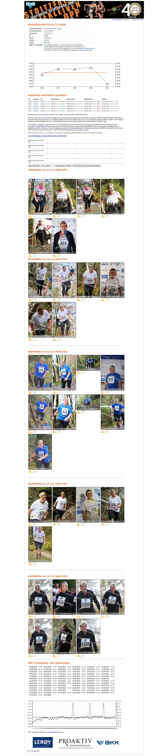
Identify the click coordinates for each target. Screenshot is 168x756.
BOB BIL (47, 42)
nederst (48, 48)
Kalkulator (35, 101)
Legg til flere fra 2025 (63, 166)
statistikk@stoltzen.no (56, 732)
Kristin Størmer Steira (43, 126)
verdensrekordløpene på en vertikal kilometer (81, 128)
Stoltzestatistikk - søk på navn (121, 19)
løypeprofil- (34, 114)
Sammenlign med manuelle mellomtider (86, 166)
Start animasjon (34, 166)
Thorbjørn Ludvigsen (37, 124)
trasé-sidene (44, 114)
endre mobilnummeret (87, 48)
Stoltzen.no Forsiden (138, 19)
